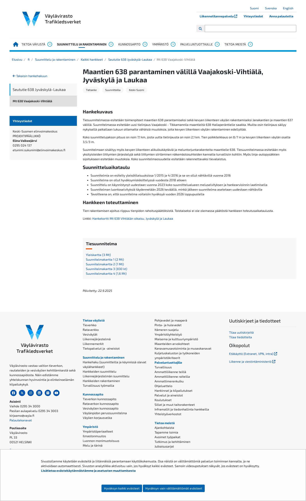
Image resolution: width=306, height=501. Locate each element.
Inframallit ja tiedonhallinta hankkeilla (182, 409)
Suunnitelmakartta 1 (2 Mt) (105, 259)
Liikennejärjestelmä (97, 339)
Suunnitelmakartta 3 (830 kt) (106, 269)
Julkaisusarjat (164, 446)
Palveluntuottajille (196, 44)
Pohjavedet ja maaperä (171, 320)
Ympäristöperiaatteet (98, 431)
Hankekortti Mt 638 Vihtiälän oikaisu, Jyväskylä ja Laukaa (132, 218)
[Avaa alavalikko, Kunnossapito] (145, 44)
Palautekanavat (21, 420)
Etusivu (17, 59)
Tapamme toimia (166, 432)
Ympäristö (160, 44)
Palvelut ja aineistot (169, 395)
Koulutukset (163, 400)
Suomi (256, 8)
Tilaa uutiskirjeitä (241, 332)
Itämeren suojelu (167, 329)
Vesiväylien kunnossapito (100, 408)
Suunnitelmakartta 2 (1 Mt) (105, 264)
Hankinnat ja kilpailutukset (173, 390)
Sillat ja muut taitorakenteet (175, 404)
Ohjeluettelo (163, 386)
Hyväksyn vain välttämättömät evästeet (173, 488)
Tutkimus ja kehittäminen (172, 441)
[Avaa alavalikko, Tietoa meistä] (250, 44)
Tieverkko (89, 325)
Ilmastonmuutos (94, 436)
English (289, 8)
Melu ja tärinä (92, 445)
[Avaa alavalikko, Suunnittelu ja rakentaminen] (111, 44)
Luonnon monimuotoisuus (101, 440)
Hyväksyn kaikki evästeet (122, 488)
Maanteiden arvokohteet (172, 344)
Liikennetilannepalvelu (220, 16)
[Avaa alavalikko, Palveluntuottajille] (217, 44)
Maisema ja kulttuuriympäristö (176, 339)
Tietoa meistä (235, 44)
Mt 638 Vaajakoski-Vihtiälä (32, 101)
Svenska (272, 8)
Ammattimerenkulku (169, 381)
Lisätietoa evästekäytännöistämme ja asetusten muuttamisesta (88, 470)
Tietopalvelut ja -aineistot (101, 348)
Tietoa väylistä (33, 44)
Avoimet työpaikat (167, 437)
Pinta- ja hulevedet (168, 325)
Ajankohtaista (164, 427)
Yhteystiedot (253, 16)
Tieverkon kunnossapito (99, 399)
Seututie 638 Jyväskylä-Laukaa (130, 59)
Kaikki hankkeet (91, 59)
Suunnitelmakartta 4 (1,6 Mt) (106, 273)
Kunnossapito (129, 44)
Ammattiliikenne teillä (170, 372)
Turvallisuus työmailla (98, 385)
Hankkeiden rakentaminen (101, 381)
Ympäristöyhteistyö (168, 334)
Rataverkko (91, 329)
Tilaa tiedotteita (240, 337)
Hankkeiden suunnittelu (99, 371)
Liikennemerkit (93, 344)
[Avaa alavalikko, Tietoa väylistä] (49, 44)
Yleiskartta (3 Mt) (98, 255)
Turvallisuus (163, 367)
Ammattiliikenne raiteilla (172, 376)
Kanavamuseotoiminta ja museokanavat (183, 348)
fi (28, 59)
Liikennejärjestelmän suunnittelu (106, 376)
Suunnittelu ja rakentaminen (82, 44)
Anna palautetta (281, 16)
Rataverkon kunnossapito (101, 403)
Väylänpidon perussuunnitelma (105, 413)
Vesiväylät (90, 334)
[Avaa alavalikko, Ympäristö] (173, 44)
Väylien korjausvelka (97, 417)
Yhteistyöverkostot (168, 414)
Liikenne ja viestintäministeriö (252, 361)
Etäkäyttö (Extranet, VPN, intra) (253, 353)
